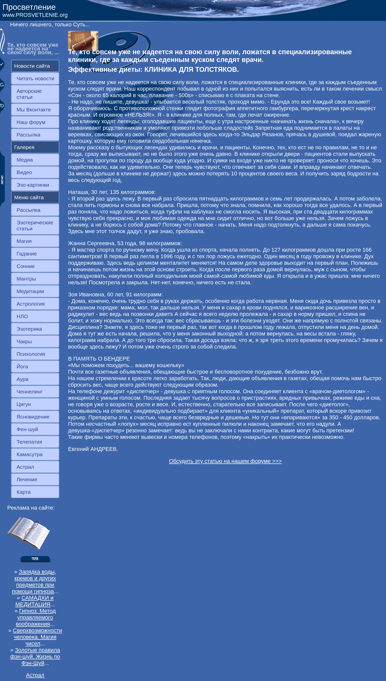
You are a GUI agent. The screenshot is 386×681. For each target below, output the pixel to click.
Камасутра (30, 454)
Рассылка (28, 135)
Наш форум (31, 122)
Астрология (31, 304)
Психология (31, 354)
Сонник (25, 266)
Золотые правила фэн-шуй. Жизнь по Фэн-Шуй (35, 656)
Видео (24, 172)
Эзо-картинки (33, 185)
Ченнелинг (29, 391)
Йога (22, 366)
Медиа (25, 160)
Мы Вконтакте (34, 109)
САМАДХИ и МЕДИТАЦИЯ (34, 601)
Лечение (27, 479)
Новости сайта (32, 66)
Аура (22, 379)
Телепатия (29, 442)
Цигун (24, 404)
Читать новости (35, 78)
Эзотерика (29, 329)
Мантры (26, 279)
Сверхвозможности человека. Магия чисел (37, 637)
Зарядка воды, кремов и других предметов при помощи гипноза (34, 581)
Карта (24, 492)
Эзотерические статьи (35, 225)
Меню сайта (29, 197)
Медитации (30, 291)
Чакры (24, 341)
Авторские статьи (29, 94)
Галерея (24, 147)
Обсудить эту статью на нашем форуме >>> (225, 461)
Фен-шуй (27, 429)
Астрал (25, 467)
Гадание (27, 253)
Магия (24, 241)
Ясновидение (33, 417)
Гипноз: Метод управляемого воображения (36, 617)
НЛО (22, 316)
